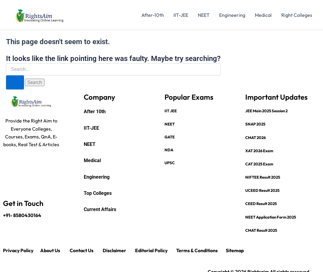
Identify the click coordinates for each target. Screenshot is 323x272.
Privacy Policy (18, 250)
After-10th (152, 15)
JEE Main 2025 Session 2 (266, 110)
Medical (263, 15)
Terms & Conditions (197, 250)
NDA (169, 149)
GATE (170, 136)
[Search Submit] (15, 82)
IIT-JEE (181, 15)
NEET (204, 15)
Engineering (232, 15)
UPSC (170, 162)
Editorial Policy (151, 250)
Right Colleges (296, 15)
